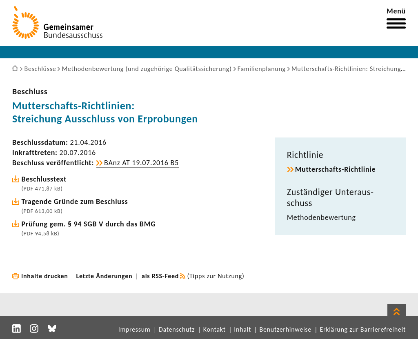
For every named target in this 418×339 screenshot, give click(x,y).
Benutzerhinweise (285, 329)
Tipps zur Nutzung (215, 276)
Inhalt (242, 329)
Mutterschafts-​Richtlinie (335, 169)
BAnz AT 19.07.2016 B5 (141, 162)
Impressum (134, 329)
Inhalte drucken (44, 276)
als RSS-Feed (160, 276)
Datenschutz (177, 329)
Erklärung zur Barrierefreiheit (363, 329)
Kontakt (214, 329)
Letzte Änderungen (104, 276)
